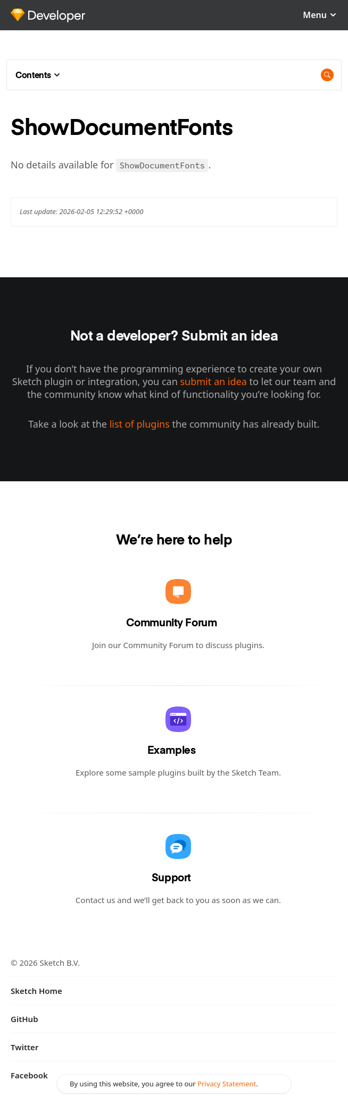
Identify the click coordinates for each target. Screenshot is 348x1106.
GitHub (24, 1019)
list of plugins (140, 424)
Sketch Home (36, 990)
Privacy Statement (226, 1083)
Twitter (24, 1047)
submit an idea (213, 381)
